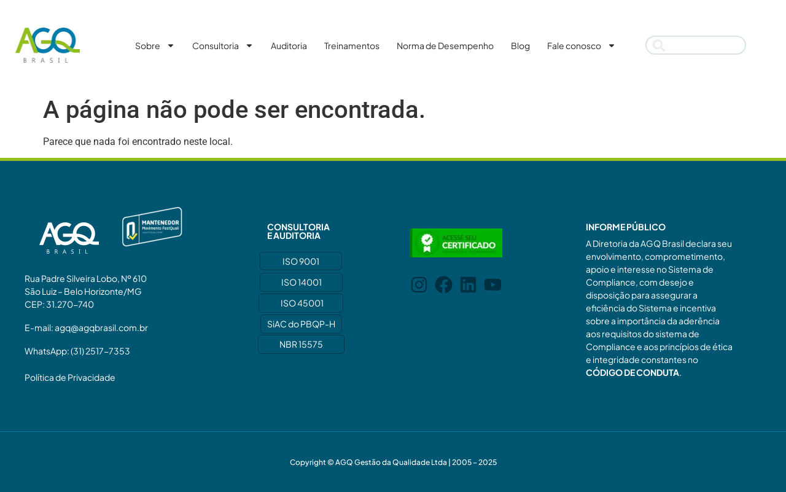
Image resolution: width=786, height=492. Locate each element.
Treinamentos (351, 45)
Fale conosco (581, 45)
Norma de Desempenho (445, 45)
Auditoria (289, 45)
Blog (520, 45)
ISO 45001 (302, 302)
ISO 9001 (300, 261)
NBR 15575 (301, 343)
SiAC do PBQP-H (301, 323)
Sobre (155, 45)
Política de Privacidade (70, 377)
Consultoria (223, 45)
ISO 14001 (301, 281)
